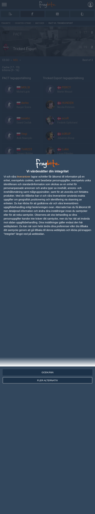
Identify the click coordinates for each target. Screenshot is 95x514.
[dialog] (47, 334)
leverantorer (24, 176)
